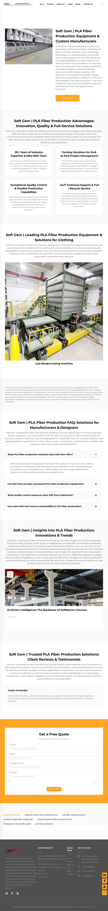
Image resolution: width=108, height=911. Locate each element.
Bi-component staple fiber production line (52, 860)
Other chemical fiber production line (51, 867)
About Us (61, 4)
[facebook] (12, 893)
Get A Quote (67, 98)
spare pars (42, 870)
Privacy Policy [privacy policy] (88, 907)
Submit (54, 789)
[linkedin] (6, 893)
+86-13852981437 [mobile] (86, 876)
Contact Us (88, 4)
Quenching (42, 877)
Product (50, 4)
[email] (87, 871)
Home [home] (42, 4)
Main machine (43, 874)
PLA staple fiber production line (49, 864)
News (78, 4)
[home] (17, 4)
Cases (70, 4)
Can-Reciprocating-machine (54, 363)
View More (11, 617)
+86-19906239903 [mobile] (86, 866)
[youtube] (17, 893)
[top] (104, 892)
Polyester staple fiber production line (51, 856)
